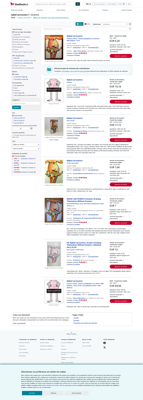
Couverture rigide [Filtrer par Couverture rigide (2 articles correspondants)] (19, 77)
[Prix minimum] (16, 128)
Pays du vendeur (18, 148)
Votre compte (112, 4)
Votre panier (22, 356)
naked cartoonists (24, 18)
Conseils (76, 318)
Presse (63, 346)
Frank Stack (83, 71)
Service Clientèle (86, 346)
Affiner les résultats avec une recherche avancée (51, 18)
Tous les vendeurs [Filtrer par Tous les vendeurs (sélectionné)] (20, 156)
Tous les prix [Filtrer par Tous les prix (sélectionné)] (17, 115)
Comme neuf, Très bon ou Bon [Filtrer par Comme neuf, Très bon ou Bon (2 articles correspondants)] (24, 60)
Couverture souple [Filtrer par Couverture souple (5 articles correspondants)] (20, 79)
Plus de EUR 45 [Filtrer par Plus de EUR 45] (18, 123)
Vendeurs (105, 10)
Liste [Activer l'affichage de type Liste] (79, 24)
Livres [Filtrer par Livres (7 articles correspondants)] (16, 34)
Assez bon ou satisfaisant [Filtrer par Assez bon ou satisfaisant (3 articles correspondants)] (22, 63)
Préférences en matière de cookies (68, 358)
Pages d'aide (85, 342)
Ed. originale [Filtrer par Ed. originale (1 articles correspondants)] (18, 85)
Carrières (63, 349)
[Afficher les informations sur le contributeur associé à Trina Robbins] (72, 285)
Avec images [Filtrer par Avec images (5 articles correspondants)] (18, 93)
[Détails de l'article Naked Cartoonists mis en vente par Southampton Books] (54, 126)
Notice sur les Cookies (67, 362)
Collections (39, 10)
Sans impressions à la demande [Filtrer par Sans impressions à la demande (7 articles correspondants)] (24, 95)
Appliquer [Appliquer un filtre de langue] (17, 107)
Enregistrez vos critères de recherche (85, 323)
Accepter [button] (32, 393)
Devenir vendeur (127, 10)
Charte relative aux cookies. (51, 385)
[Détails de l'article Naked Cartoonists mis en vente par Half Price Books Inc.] (54, 90)
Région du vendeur (18, 144)
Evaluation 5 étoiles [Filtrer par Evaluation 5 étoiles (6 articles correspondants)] (25, 172)
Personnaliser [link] (76, 393)
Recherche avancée (17, 10)
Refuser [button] (53, 393)
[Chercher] (78, 4)
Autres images (54, 139)
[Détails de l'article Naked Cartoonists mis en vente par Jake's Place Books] (54, 47)
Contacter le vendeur (73, 55)
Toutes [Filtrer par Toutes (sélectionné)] (15, 74)
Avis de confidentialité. (44, 387)
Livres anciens (61, 10)
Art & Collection (84, 10)
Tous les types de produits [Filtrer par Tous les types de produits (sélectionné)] (22, 32)
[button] (130, 29)
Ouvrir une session (99, 4)
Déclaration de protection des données (69, 353)
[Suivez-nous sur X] (104, 347)
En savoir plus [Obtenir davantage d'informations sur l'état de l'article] (20, 55)
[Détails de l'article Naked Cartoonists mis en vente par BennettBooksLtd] (54, 292)
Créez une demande (19, 323)
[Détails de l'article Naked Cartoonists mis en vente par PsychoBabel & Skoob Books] (54, 171)
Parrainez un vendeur (46, 349)
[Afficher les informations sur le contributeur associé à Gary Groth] (70, 121)
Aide (129, 4)
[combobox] (55, 4)
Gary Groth (74, 71)
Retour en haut (71, 334)
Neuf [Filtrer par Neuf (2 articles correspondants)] (15, 58)
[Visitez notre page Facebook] (104, 343)
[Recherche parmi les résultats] (87, 29)
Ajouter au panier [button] (121, 56)
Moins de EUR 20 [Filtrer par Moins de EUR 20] (18, 118)
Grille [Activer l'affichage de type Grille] (87, 24)
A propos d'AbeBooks (67, 342)
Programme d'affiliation (46, 346)
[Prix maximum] (25, 128)
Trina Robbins (65, 71)
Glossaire (76, 320)
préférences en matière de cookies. (73, 383)
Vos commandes (23, 352)
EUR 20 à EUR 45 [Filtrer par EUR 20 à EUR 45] (18, 120)
